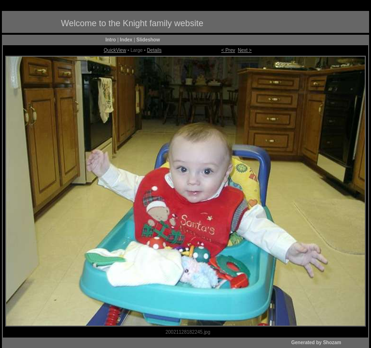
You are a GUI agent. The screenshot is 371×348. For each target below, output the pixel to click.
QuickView (115, 50)
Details (154, 50)
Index (126, 39)
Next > (244, 50)
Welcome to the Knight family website (132, 23)
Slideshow (148, 39)
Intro (110, 39)
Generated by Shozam (316, 342)
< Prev (228, 50)
